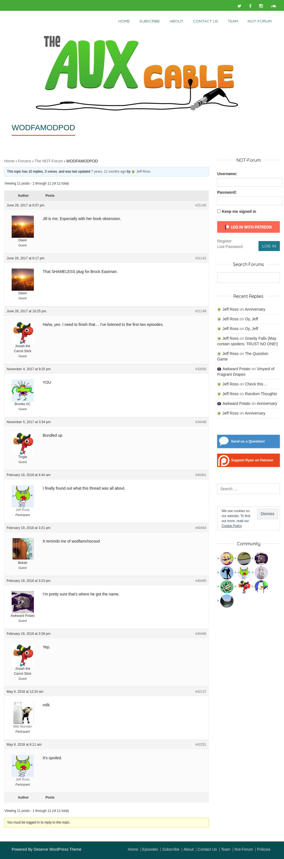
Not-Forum (243, 849)
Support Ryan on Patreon (252, 460)
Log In (269, 246)
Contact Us (205, 21)
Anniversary (255, 309)
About (176, 21)
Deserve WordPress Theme (57, 849)
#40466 (200, 634)
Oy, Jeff (251, 319)
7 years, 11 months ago (108, 171)
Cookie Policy (232, 526)
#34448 (200, 422)
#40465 (200, 581)
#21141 (200, 258)
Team (233, 21)
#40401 (200, 475)
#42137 (200, 692)
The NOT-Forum (48, 161)
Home (124, 21)
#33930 (200, 369)
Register (224, 241)
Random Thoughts (261, 394)
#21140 (200, 205)
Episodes (150, 849)
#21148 (200, 311)
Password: (227, 192)
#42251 (200, 744)
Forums (24, 161)
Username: (227, 174)
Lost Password (230, 246)
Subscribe (150, 21)
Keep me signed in (239, 211)
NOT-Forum (260, 21)
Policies (263, 849)
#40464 (200, 528)
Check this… (256, 384)
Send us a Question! (248, 441)
